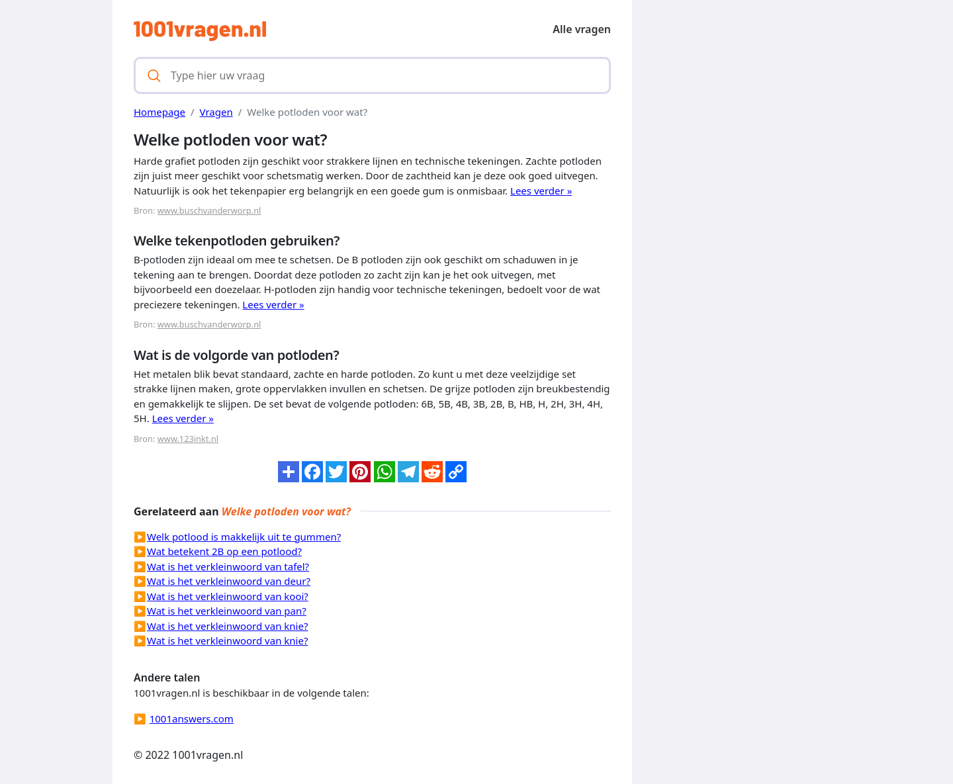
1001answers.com (192, 718)
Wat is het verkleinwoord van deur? (228, 581)
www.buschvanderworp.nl (209, 210)
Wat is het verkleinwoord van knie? (227, 625)
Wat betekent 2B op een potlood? (224, 551)
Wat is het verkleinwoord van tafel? (228, 566)
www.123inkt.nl (188, 439)
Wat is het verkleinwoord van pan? (226, 610)
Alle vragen (582, 29)
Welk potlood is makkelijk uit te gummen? (244, 536)
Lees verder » (541, 190)
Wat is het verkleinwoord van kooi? (227, 596)
